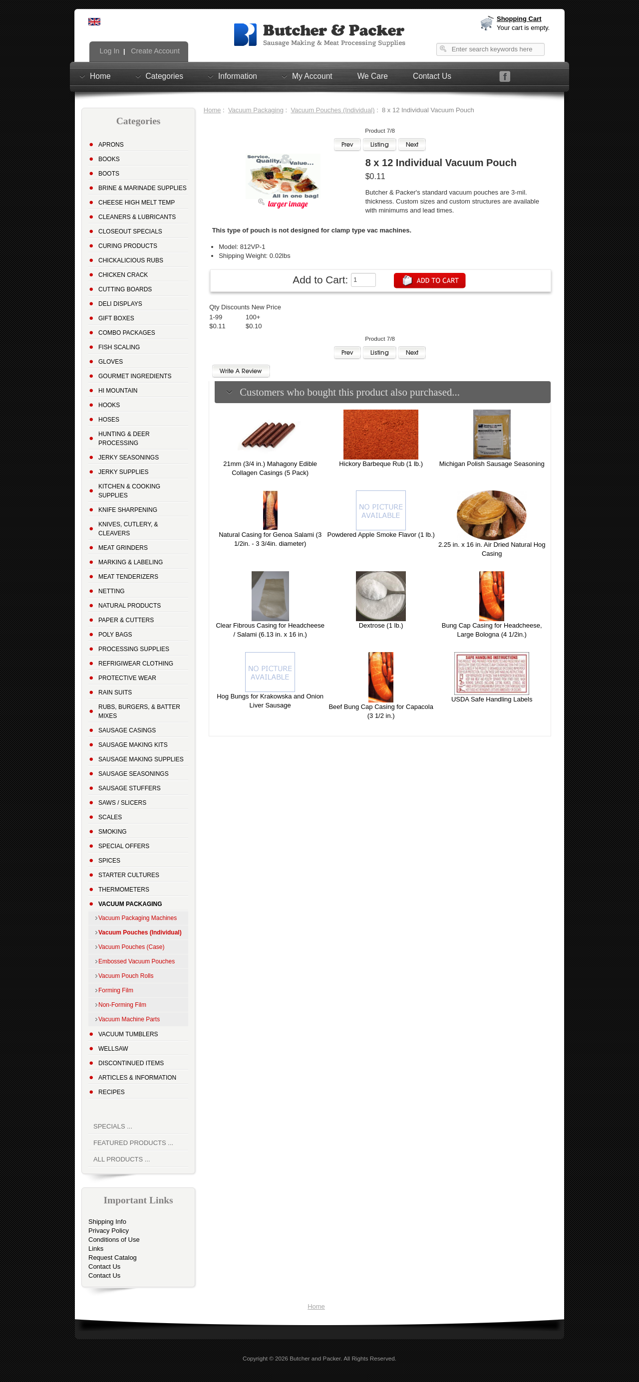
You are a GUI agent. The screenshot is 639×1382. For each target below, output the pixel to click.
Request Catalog (112, 1257)
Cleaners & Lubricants (137, 217)
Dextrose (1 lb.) (381, 625)
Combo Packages (126, 332)
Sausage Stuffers (129, 788)
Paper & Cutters (126, 620)
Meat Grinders (123, 547)
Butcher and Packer (315, 1358)
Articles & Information (137, 1077)
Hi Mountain (117, 390)
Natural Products (129, 605)
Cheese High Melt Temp (136, 202)
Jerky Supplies (123, 471)
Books (109, 159)
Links (95, 1248)
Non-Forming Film (122, 1004)
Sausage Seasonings (133, 773)
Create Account (154, 51)
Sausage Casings (127, 730)
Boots (108, 173)
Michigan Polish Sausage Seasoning (492, 463)
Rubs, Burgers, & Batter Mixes (139, 711)
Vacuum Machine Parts (129, 1019)
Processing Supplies (133, 649)
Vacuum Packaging (256, 110)
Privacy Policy (108, 1230)
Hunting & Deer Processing (124, 439)
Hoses (108, 419)
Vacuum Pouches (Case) (131, 946)
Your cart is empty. (523, 27)
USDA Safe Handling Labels (492, 699)
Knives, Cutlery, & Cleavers (128, 529)
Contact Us (432, 76)
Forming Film (115, 990)
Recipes (111, 1092)
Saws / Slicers (122, 802)
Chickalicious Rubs (130, 260)
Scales (110, 817)
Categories (164, 75)
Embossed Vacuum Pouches (136, 961)
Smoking (112, 831)
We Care (372, 76)
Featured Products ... (133, 1143)
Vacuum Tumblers (128, 1034)
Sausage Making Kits (133, 744)
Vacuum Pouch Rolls (126, 975)
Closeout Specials (130, 231)
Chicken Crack (123, 274)
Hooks (109, 405)
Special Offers (123, 846)
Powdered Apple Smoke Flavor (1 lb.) (381, 534)
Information (237, 75)
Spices (109, 860)
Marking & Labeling (130, 562)
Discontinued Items (131, 1063)
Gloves (110, 361)
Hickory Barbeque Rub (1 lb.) (381, 463)
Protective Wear (127, 678)
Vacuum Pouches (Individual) (332, 110)
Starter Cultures (128, 875)
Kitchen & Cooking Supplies (129, 491)
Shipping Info (107, 1221)
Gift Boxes (116, 318)
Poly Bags (115, 634)
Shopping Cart (519, 18)
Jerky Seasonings (128, 457)
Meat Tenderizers (128, 576)
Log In (109, 51)
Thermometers (123, 889)
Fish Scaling (119, 347)
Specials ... (112, 1126)
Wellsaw (113, 1048)
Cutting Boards (125, 289)
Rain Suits (115, 692)
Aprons (111, 144)
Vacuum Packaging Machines (137, 918)
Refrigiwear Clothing (135, 663)
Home (100, 75)
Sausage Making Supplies (141, 759)
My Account (312, 75)
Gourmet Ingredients (134, 376)
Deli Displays (120, 303)
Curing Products (127, 245)
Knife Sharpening (127, 509)
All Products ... (121, 1159)
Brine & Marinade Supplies (142, 188)
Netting (111, 591)
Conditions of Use (114, 1239)
